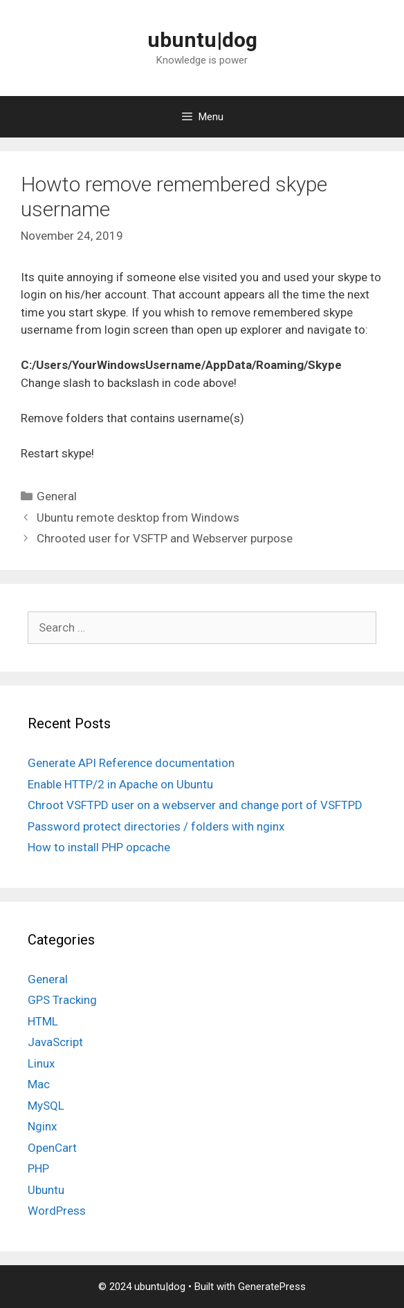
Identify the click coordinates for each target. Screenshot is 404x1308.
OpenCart (52, 1148)
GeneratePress (272, 1286)
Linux (41, 1063)
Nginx (42, 1126)
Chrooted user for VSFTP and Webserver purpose (165, 538)
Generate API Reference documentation (131, 763)
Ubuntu (46, 1190)
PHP (38, 1168)
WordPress (57, 1210)
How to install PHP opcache (99, 847)
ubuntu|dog (202, 40)
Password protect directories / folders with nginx (156, 826)
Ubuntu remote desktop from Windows (138, 517)
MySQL (46, 1105)
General (57, 496)
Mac (39, 1084)
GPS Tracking (62, 1000)
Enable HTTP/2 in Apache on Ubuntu (120, 784)
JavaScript (55, 1042)
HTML (43, 1021)
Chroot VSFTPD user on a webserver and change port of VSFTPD (195, 805)
